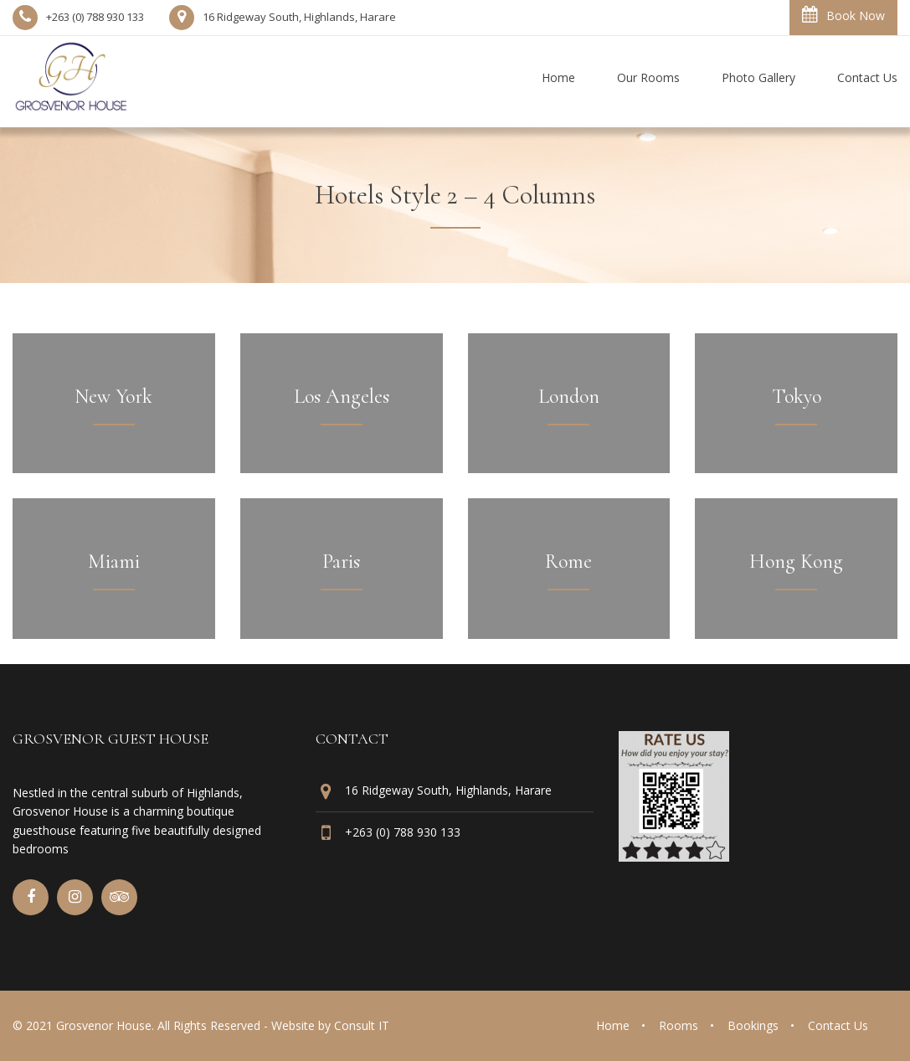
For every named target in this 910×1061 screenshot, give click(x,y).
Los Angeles (341, 396)
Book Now (843, 14)
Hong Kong (796, 561)
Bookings (753, 1025)
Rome (568, 561)
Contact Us (838, 1025)
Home (613, 1025)
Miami (114, 561)
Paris (341, 561)
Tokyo (796, 396)
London (568, 396)
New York (113, 396)
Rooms (678, 1025)
